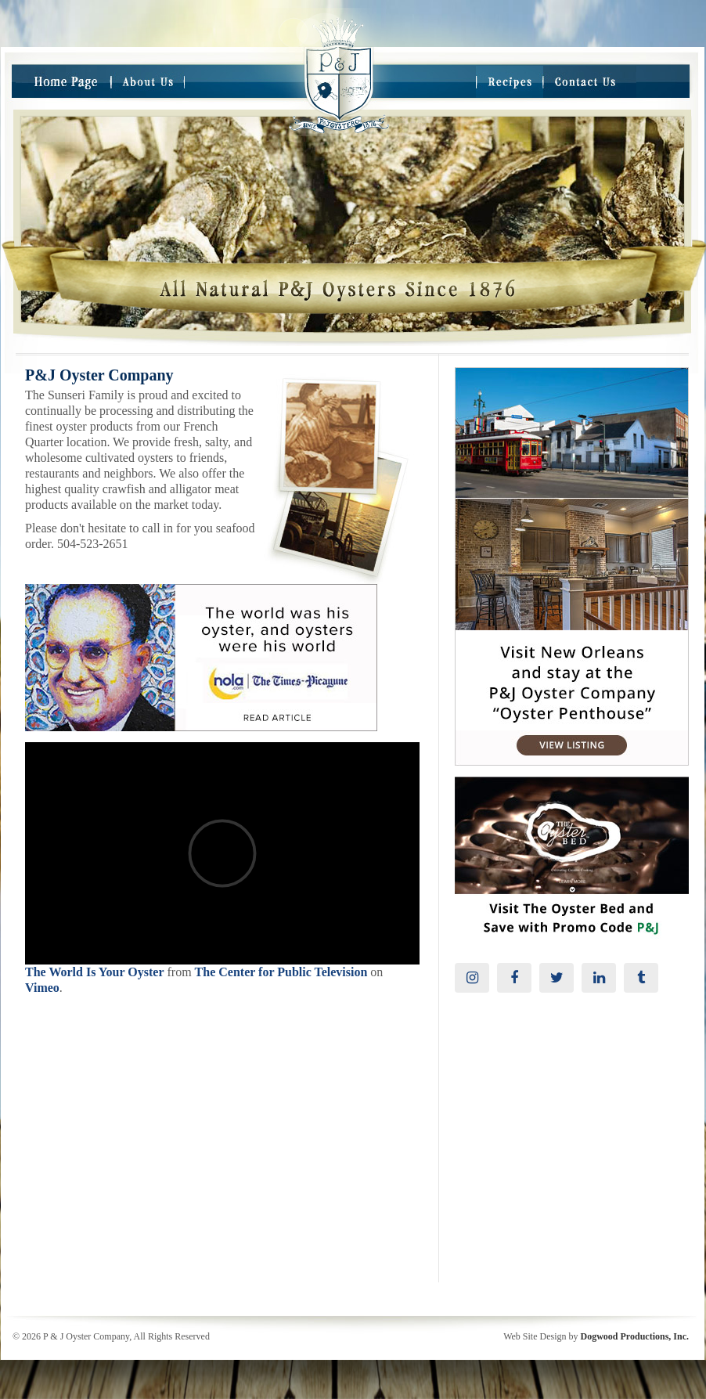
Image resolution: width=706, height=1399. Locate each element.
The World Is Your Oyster (94, 972)
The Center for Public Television (281, 972)
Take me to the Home (339, 120)
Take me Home (339, 66)
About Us (148, 82)
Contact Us (589, 82)
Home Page (63, 82)
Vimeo (42, 987)
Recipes (509, 82)
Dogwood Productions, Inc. (635, 1336)
